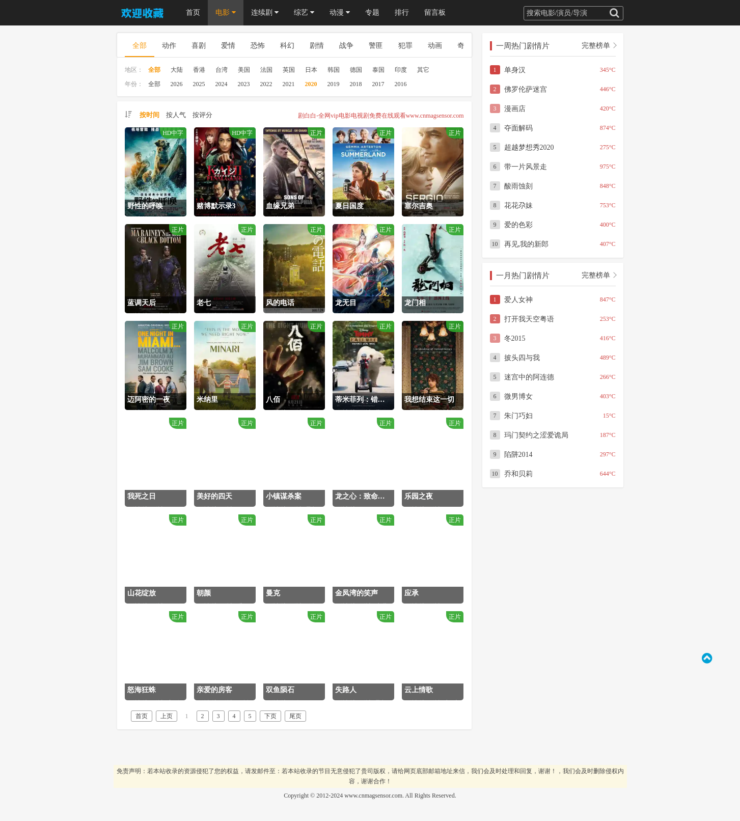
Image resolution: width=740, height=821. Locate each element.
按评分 (202, 115)
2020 (311, 84)
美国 (244, 69)
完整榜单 (596, 45)
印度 (401, 69)
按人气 (176, 115)
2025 (199, 84)
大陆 (177, 69)
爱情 (228, 45)
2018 (356, 84)
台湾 (221, 69)
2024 (221, 84)
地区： (134, 69)
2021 (289, 84)
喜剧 (198, 45)
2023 (244, 84)
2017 (378, 84)
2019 (333, 84)
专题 (372, 12)
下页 (270, 716)
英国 (289, 69)
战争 (346, 45)
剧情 (317, 45)
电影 (225, 12)
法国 (266, 69)
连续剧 (265, 12)
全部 (139, 45)
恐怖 (258, 45)
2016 (401, 84)
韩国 (333, 69)
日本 (311, 69)
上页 (166, 716)
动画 (435, 45)
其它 (423, 69)
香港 (199, 69)
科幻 (287, 45)
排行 (402, 12)
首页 (193, 12)
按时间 (149, 115)
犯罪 (405, 45)
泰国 (378, 69)
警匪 (376, 45)
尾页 (295, 716)
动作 (169, 45)
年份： (134, 84)
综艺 (304, 12)
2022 (266, 84)
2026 (177, 84)
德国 (356, 69)
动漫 (340, 12)
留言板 (435, 12)
